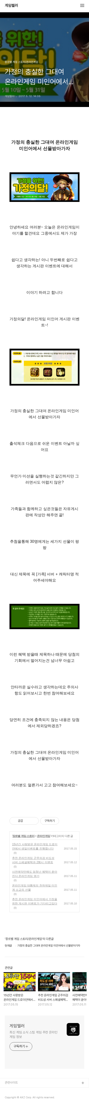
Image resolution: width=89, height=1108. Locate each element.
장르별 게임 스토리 (23, 836)
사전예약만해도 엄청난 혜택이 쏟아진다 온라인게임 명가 (34, 874)
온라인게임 (43, 836)
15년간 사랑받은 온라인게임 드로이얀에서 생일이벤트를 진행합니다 (34, 846)
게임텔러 (11, 6)
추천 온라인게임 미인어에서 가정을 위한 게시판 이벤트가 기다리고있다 (34, 901)
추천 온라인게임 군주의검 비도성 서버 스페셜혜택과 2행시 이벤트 (33, 860)
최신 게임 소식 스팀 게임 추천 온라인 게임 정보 (33, 1034)
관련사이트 (11, 1082)
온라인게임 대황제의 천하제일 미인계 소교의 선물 (34, 887)
